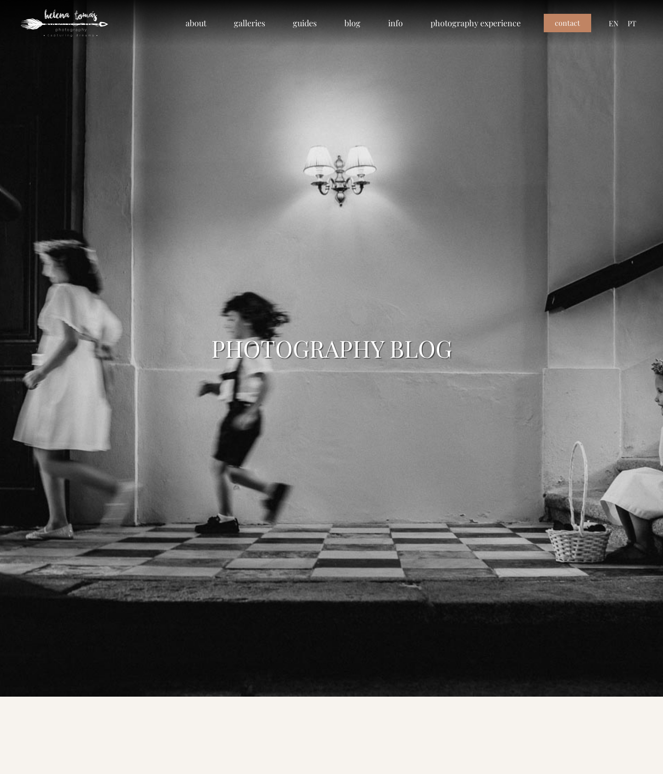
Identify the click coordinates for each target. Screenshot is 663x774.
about (196, 22)
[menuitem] (613, 23)
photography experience (475, 22)
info (395, 22)
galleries (249, 22)
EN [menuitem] (613, 23)
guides (305, 22)
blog (352, 22)
